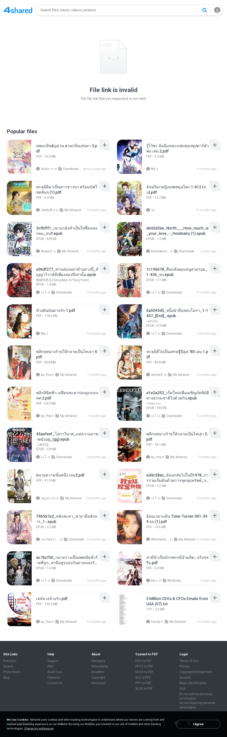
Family (153, 621)
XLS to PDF (143, 677)
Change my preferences (39, 728)
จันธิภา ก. (45, 169)
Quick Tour (54, 672)
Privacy (185, 666)
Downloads (68, 169)
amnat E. (155, 374)
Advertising (100, 666)
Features (53, 677)
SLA (182, 688)
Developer (99, 683)
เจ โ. (41, 292)
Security (185, 677)
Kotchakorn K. (158, 251)
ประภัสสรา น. (47, 539)
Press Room (11, 672)
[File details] (24, 157)
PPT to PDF (143, 683)
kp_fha (43, 374)
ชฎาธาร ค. (46, 498)
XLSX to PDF (144, 688)
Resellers (98, 672)
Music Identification (193, 683)
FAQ (50, 666)
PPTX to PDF (144, 666)
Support (53, 661)
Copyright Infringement (196, 672)
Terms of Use (189, 661)
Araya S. (44, 251)
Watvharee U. (158, 539)
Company (98, 661)
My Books (172, 580)
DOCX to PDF (144, 672)
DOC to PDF (143, 661)
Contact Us (55, 683)
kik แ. (152, 580)
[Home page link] (18, 10)
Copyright (98, 677)
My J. (152, 169)
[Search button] (204, 10)
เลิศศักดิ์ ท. (45, 210)
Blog (6, 677)
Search (8, 666)
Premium (9, 661)
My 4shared (70, 210)
